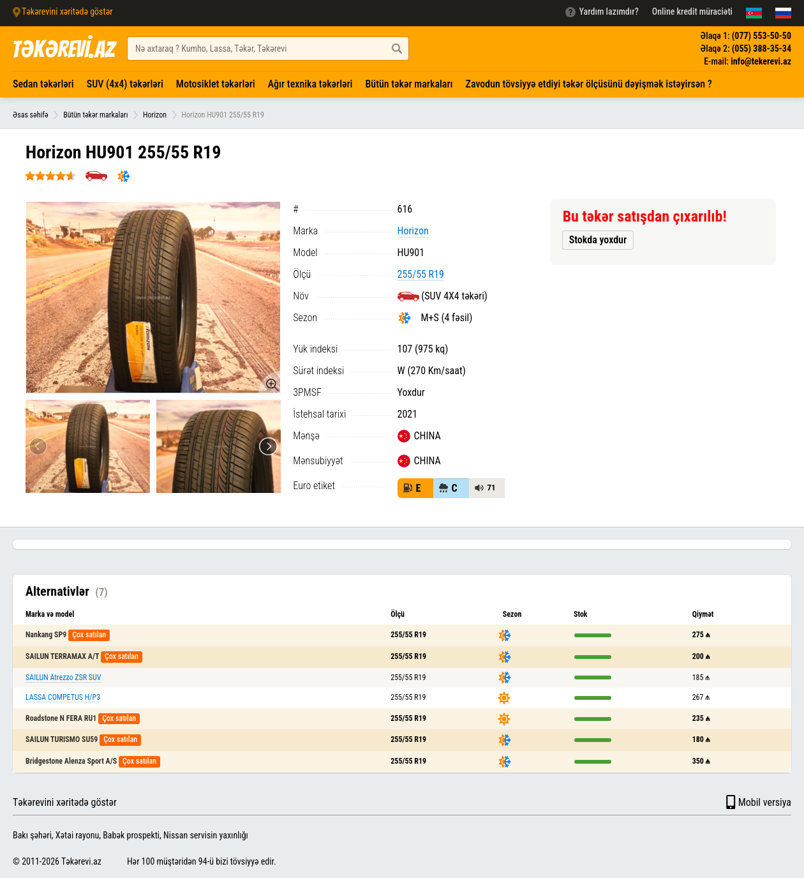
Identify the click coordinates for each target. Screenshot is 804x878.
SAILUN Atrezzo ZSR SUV (63, 677)
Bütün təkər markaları (408, 84)
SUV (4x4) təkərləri (125, 84)
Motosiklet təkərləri (215, 84)
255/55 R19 (421, 274)
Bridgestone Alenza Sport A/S (71, 761)
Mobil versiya (757, 802)
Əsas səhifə (30, 114)
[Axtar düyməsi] (396, 48)
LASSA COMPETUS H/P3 (63, 697)
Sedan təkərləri (43, 84)
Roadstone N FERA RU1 (61, 718)
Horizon (155, 114)
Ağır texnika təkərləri (310, 84)
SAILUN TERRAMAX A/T (62, 656)
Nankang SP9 (46, 634)
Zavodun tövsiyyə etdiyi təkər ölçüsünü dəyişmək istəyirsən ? (589, 84)
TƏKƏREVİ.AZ (63, 49)
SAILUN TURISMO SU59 (62, 739)
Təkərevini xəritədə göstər (65, 802)
